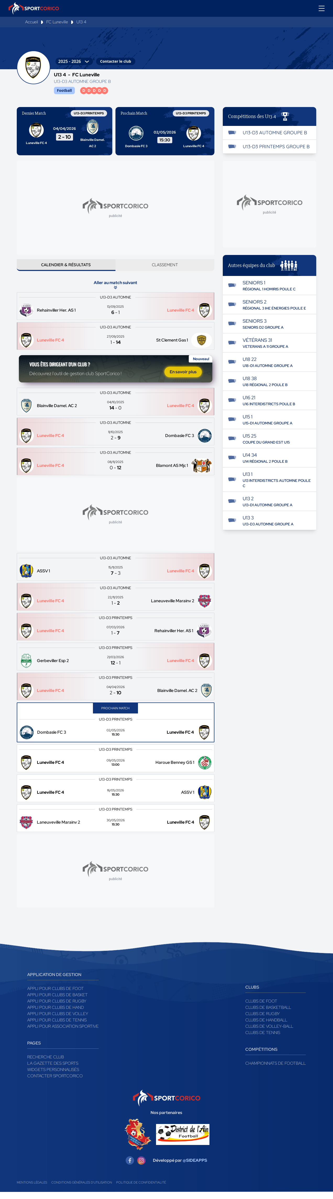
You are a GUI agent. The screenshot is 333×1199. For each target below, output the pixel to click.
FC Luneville (57, 22)
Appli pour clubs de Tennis (57, 1027)
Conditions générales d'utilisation (81, 1189)
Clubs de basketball (268, 1014)
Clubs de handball (266, 1027)
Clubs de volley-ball (269, 1033)
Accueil (31, 22)
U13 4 (81, 22)
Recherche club (45, 1064)
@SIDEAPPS (195, 1167)
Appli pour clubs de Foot (55, 995)
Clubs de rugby (262, 1021)
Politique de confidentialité (141, 1189)
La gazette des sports (52, 1070)
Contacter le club (115, 61)
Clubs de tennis (262, 1039)
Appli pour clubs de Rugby (56, 1008)
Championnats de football (275, 1070)
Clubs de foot (261, 1008)
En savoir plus (183, 377)
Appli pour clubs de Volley (57, 1021)
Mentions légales (32, 1189)
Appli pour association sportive (63, 1033)
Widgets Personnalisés (53, 1076)
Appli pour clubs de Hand (55, 1014)
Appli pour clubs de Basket (57, 1002)
